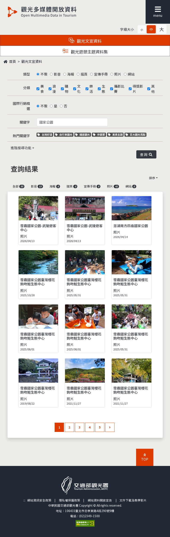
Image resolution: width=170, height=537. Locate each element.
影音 (57, 74)
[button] (142, 29)
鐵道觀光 (83, 134)
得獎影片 (138, 89)
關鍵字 (25, 122)
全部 (19, 186)
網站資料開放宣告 (100, 500)
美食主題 (116, 134)
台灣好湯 (45, 134)
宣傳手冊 (101, 74)
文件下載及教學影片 (133, 500)
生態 (103, 89)
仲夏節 (99, 134)
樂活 (91, 89)
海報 (70, 74)
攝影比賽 (119, 89)
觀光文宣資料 (31, 61)
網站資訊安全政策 (39, 500)
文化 (79, 89)
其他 (153, 89)
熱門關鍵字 (21, 135)
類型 (26, 74)
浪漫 (54, 89)
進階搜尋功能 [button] (21, 147)
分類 (26, 87)
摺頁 (84, 74)
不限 (43, 74)
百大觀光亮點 (135, 134)
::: (24, 500)
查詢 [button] (146, 154)
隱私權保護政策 (69, 500)
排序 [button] (152, 178)
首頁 (9, 61)
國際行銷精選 (21, 106)
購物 (66, 89)
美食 (42, 89)
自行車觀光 (63, 134)
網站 (131, 74)
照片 (117, 74)
